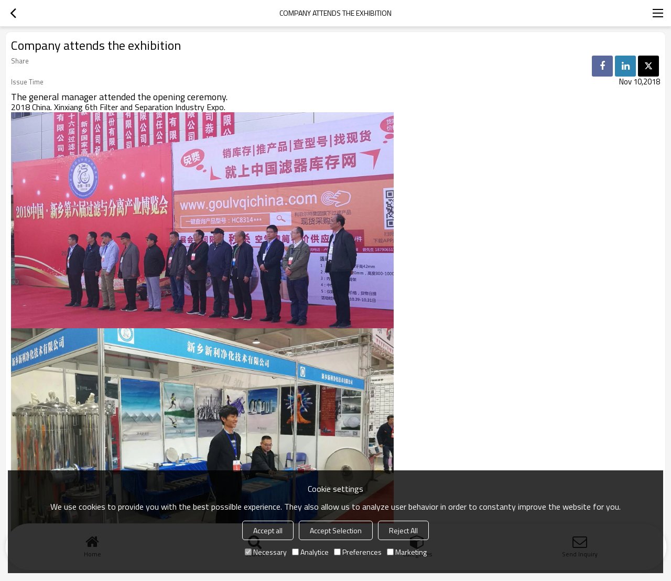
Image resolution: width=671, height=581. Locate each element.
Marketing (407, 551)
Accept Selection (336, 530)
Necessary (266, 551)
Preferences (358, 551)
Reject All (403, 530)
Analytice (310, 551)
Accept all (268, 530)
